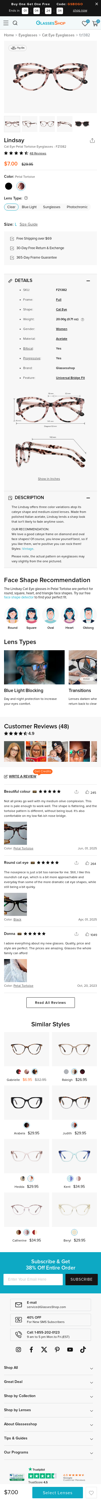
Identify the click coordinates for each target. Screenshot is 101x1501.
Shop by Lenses (17, 1410)
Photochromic (77, 207)
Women (61, 329)
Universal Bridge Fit (70, 378)
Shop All (11, 1368)
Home (9, 35)
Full (58, 300)
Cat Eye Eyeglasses (58, 35)
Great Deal (13, 1382)
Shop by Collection (20, 1396)
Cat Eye (61, 309)
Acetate (61, 339)
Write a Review (22, 776)
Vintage (27, 549)
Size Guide (29, 224)
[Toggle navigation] (6, 23)
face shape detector (19, 597)
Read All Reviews (50, 1003)
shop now (80, 10)
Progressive (31, 358)
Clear (11, 207)
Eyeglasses (28, 35)
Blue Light (29, 207)
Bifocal (28, 348)
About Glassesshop (20, 1424)
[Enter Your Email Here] (33, 1279)
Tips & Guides (15, 1438)
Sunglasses (51, 207)
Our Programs (16, 1452)
